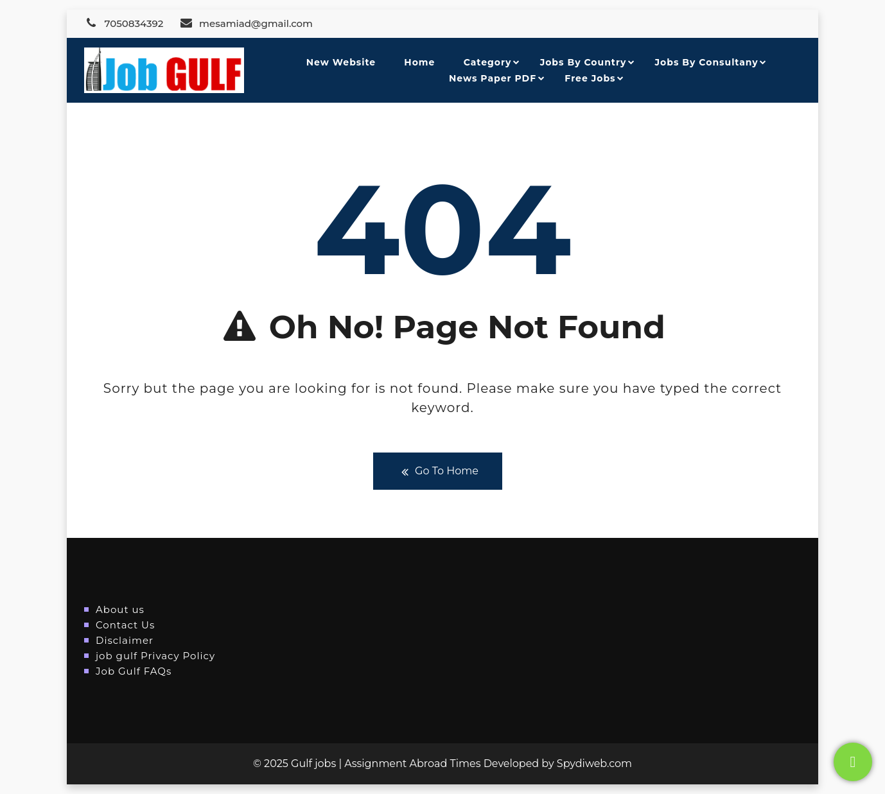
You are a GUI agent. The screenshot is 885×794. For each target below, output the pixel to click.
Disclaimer (124, 640)
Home (419, 62)
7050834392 (123, 23)
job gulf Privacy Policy (155, 656)
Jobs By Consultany (706, 62)
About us (120, 609)
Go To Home (437, 471)
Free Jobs (590, 78)
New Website (341, 62)
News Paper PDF (492, 78)
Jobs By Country (583, 62)
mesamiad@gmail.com (246, 23)
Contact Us (125, 625)
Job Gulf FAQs (133, 671)
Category (488, 62)
